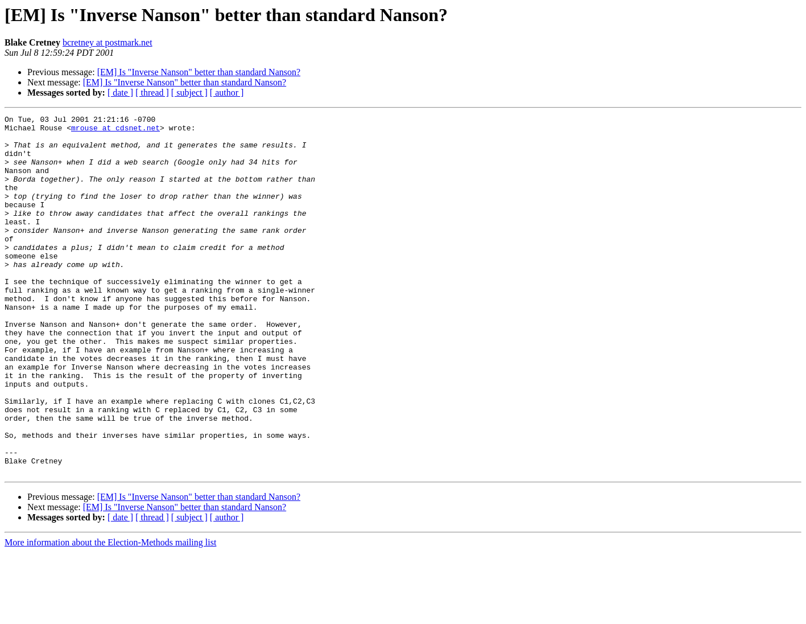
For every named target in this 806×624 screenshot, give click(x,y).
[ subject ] (189, 92)
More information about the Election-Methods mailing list (110, 614)
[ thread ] (152, 92)
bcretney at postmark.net (107, 42)
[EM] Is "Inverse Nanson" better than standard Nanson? (198, 72)
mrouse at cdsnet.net (115, 131)
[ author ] (227, 92)
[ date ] (120, 92)
